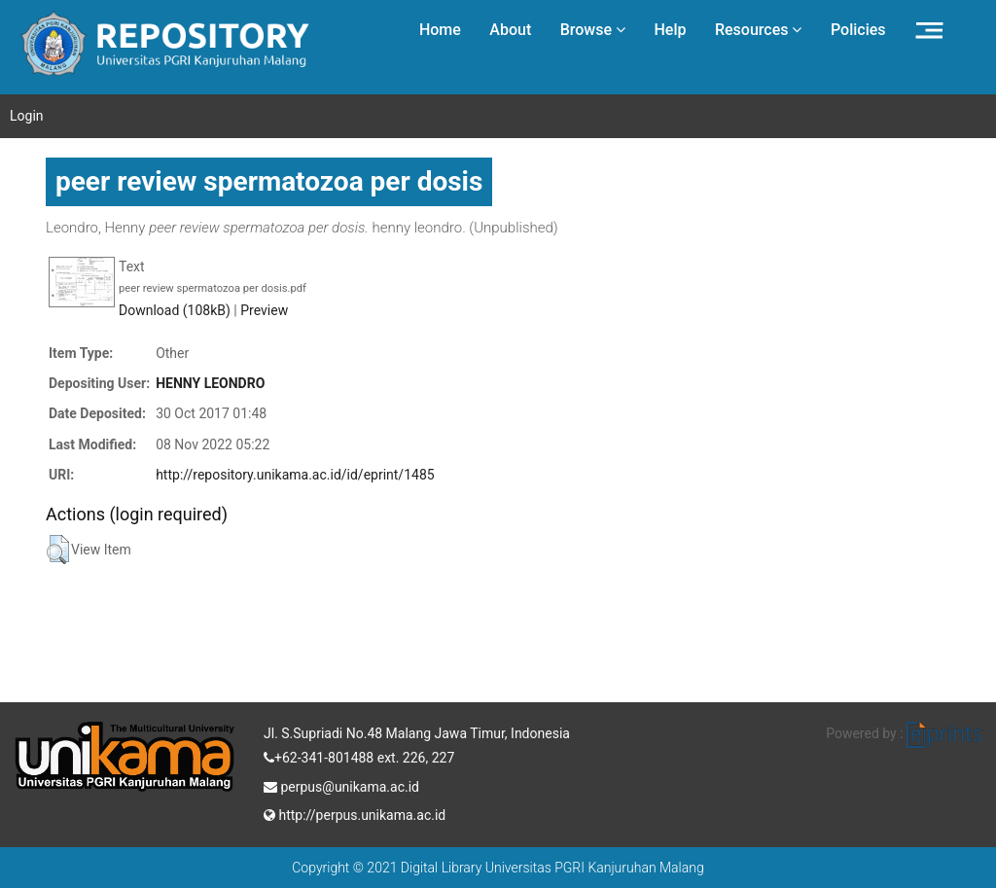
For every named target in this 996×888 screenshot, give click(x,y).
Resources (758, 29)
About (510, 29)
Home (440, 29)
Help (670, 29)
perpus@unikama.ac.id (341, 785)
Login (27, 116)
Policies (858, 29)
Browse (592, 29)
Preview (264, 310)
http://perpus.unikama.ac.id (354, 813)
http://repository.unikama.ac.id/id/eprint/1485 (295, 474)
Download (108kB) (175, 310)
